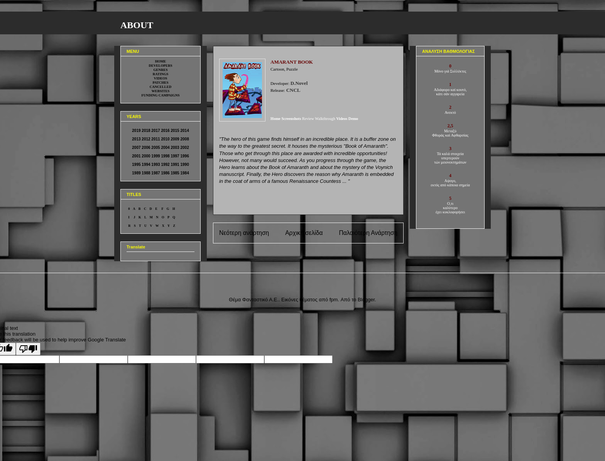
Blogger (366, 299)
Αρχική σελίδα (304, 233)
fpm (334, 299)
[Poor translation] (28, 349)
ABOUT (136, 25)
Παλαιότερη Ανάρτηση (368, 233)
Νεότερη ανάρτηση (244, 233)
